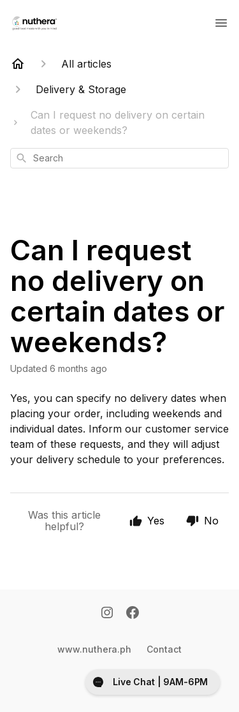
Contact (164, 649)
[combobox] (119, 158)
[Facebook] (132, 614)
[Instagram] (107, 614)
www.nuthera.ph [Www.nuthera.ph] (94, 649)
